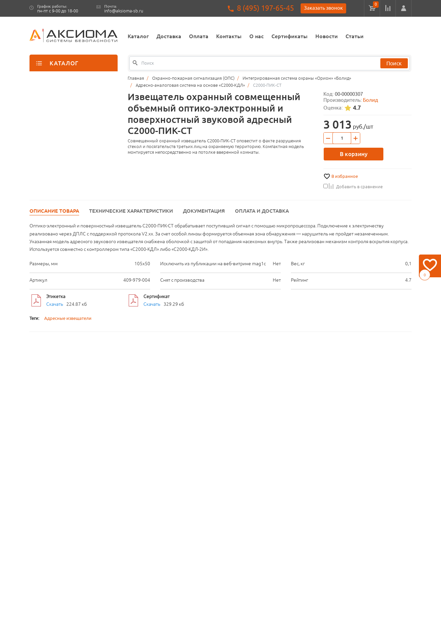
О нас (256, 36)
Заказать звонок (323, 8)
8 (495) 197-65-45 (265, 8)
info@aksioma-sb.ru (123, 10)
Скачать (54, 304)
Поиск (394, 63)
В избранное (344, 176)
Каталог (138, 36)
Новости (326, 36)
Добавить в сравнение (353, 186)
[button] (403, 8)
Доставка (168, 36)
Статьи (354, 36)
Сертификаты (289, 36)
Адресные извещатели (67, 318)
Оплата (198, 36)
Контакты (229, 36)
